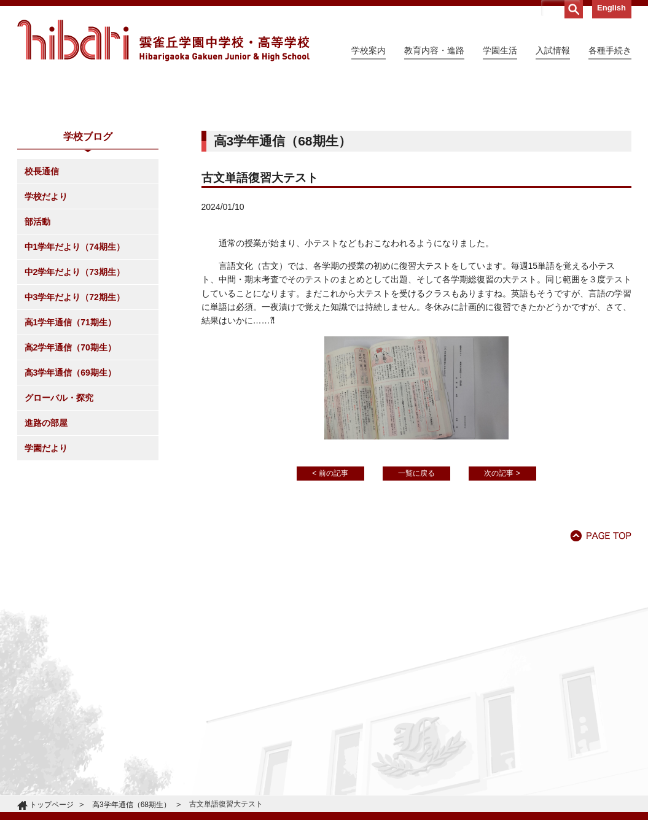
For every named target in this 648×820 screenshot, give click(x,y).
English (611, 7)
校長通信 (42, 283)
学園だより (46, 560)
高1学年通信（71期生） (70, 434)
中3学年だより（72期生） (75, 409)
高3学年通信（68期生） (131, 804)
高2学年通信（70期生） (70, 459)
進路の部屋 (46, 535)
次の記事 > (502, 585)
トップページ (51, 804)
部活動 (37, 333)
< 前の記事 (330, 585)
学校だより (46, 308)
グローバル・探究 (59, 509)
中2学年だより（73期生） (75, 384)
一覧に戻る (416, 585)
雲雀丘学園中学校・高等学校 (163, 40)
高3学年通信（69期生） (70, 484)
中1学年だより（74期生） (75, 358)
